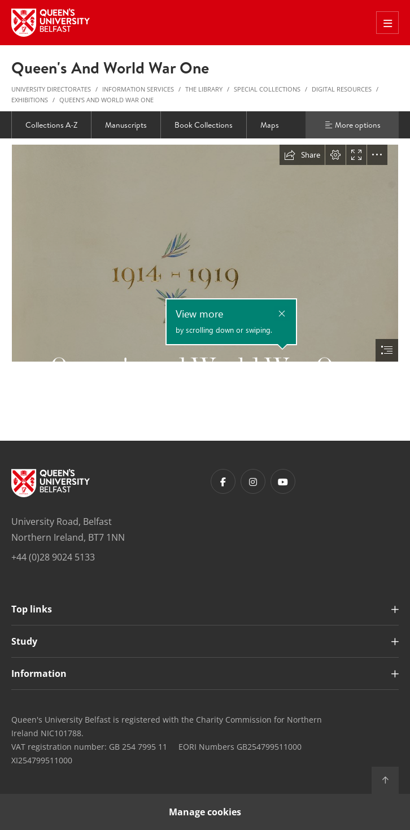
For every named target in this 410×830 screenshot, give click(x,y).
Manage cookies (205, 812)
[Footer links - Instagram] (253, 481)
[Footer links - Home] (50, 483)
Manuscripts (126, 125)
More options (352, 125)
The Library (204, 89)
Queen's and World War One (106, 99)
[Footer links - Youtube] (283, 481)
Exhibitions (29, 99)
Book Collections (204, 125)
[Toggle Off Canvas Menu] (387, 22)
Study (24, 641)
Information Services (138, 89)
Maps (269, 125)
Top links (31, 609)
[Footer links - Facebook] (223, 481)
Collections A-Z (51, 125)
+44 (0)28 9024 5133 (53, 557)
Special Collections (267, 89)
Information (39, 673)
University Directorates (51, 89)
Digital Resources (342, 89)
